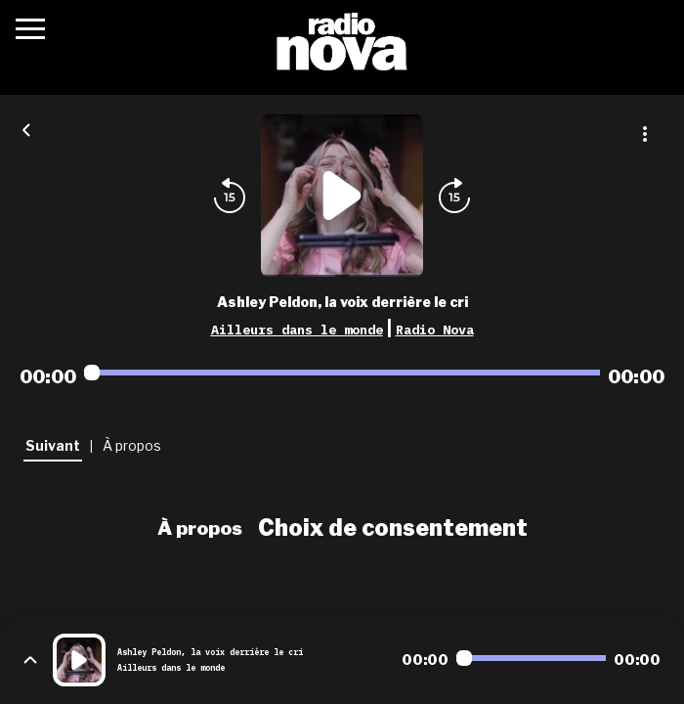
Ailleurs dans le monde (297, 329)
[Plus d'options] (644, 134)
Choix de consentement (393, 528)
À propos (199, 528)
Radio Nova (435, 329)
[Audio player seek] (342, 372)
